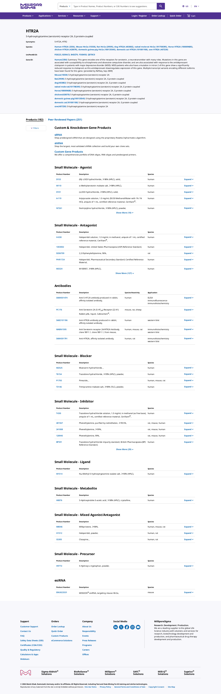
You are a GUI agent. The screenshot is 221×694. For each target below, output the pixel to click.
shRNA (59, 143)
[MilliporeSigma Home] (31, 6)
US (185, 6)
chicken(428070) (62, 94)
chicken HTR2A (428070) (66, 49)
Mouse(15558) (61, 74)
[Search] (161, 6)
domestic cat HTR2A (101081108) (132, 49)
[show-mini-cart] (194, 16)
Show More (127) (125, 273)
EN (197, 6)
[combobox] (111, 6)
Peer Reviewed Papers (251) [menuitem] (65, 119)
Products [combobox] (64, 6)
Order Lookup (158, 15)
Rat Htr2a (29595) (105, 46)
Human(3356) (61, 59)
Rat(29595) (60, 78)
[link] (34, 626)
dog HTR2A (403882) (123, 46)
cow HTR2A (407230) (158, 49)
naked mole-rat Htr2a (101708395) (151, 46)
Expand (188, 179)
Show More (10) (124, 212)
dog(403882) (61, 82)
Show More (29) (124, 449)
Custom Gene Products (69, 151)
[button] (139, 15)
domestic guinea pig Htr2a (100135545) (97, 49)
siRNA (58, 134)
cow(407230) (61, 106)
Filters (34, 128)
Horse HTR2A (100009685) (180, 46)
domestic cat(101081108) (67, 102)
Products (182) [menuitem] (34, 119)
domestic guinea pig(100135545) (70, 98)
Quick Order (175, 15)
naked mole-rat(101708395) (68, 86)
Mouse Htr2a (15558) (86, 46)
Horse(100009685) (63, 90)
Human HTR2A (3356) (65, 46)
